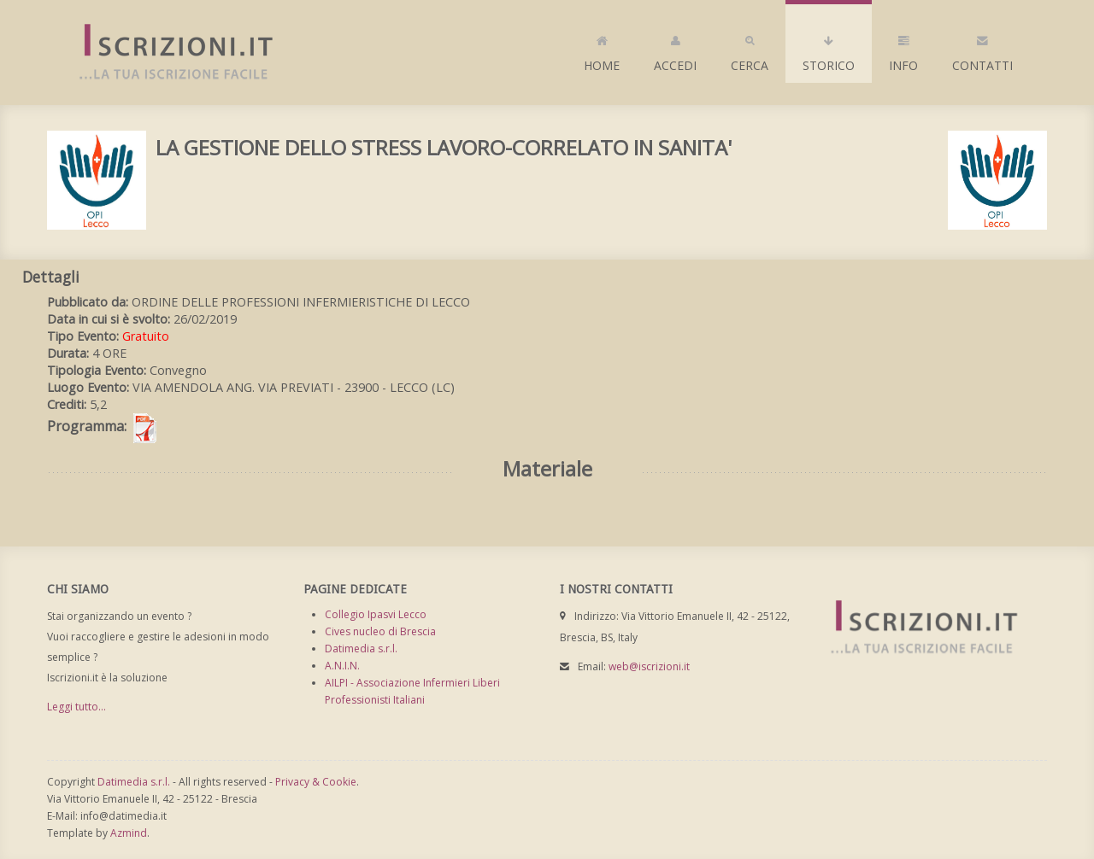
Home (602, 49)
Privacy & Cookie (315, 781)
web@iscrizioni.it (649, 666)
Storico (829, 49)
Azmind (128, 833)
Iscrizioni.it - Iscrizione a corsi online (166, 52)
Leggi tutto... (76, 706)
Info (903, 49)
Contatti (982, 49)
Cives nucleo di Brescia (380, 631)
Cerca (749, 49)
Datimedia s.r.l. (361, 648)
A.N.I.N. (342, 665)
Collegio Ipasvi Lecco (375, 614)
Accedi (675, 49)
